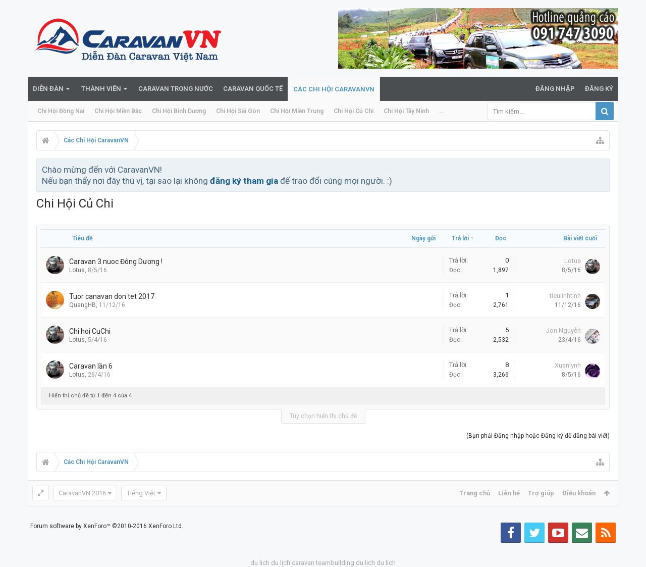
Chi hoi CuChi (90, 331)
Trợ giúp (541, 493)
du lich (260, 562)
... (441, 111)
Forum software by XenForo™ (106, 526)
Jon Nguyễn (563, 330)
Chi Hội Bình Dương (179, 111)
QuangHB (82, 304)
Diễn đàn (48, 88)
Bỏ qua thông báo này (603, 169)
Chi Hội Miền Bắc (118, 111)
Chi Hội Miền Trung (297, 111)
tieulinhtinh (565, 295)
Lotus (77, 270)
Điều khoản (579, 493)
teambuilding (335, 562)
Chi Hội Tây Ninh (406, 111)
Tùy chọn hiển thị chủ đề (323, 416)
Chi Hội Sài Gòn (238, 111)
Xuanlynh (568, 365)
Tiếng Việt (141, 493)
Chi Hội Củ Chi (353, 111)
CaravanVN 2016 (82, 493)
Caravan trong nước (175, 88)
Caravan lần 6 (91, 366)
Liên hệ (509, 493)
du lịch (280, 562)
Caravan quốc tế (253, 88)
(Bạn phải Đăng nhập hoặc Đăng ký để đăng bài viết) (538, 435)
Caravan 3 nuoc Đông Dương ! (116, 261)
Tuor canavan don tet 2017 (111, 296)
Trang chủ (474, 493)
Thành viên (101, 88)
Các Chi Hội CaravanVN (333, 89)
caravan (303, 562)
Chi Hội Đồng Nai (60, 111)
